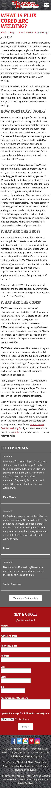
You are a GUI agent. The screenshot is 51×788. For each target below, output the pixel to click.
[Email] (25, 639)
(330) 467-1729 (21, 752)
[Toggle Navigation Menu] (4, 4)
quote (16, 432)
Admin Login (9, 779)
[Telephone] (25, 649)
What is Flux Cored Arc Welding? (33, 32)
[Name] (25, 629)
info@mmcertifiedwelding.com (27, 756)
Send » (25, 726)
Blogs (12, 32)
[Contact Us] (47, 4)
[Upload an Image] (21, 719)
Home (3, 32)
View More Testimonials (25, 598)
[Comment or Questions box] (25, 704)
